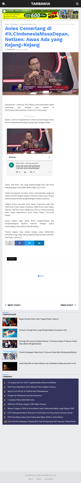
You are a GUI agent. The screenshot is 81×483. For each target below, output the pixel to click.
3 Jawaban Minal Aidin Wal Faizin (21, 400)
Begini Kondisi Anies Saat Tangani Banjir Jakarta (38, 319)
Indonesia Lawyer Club (28, 24)
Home (7, 24)
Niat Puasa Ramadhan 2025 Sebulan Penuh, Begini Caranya (32, 387)
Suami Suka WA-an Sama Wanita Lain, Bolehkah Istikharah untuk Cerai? (47, 363)
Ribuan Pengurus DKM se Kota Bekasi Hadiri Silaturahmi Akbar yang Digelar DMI (41, 408)
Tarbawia (40, 3)
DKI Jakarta (15, 24)
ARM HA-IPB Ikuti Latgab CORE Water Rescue (27, 404)
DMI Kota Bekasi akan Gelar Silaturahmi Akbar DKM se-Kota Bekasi (35, 417)
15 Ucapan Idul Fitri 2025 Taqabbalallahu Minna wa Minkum (32, 382)
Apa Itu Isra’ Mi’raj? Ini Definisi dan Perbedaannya (28, 391)
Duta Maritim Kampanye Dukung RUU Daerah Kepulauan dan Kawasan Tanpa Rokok (42, 421)
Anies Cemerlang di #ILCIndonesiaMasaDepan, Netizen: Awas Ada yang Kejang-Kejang (37, 36)
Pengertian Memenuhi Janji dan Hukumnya (25, 395)
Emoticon (12, 259)
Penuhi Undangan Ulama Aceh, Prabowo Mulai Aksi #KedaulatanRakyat (48, 352)
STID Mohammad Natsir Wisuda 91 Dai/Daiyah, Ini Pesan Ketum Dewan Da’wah (40, 413)
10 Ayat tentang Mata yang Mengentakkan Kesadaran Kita (43, 330)
